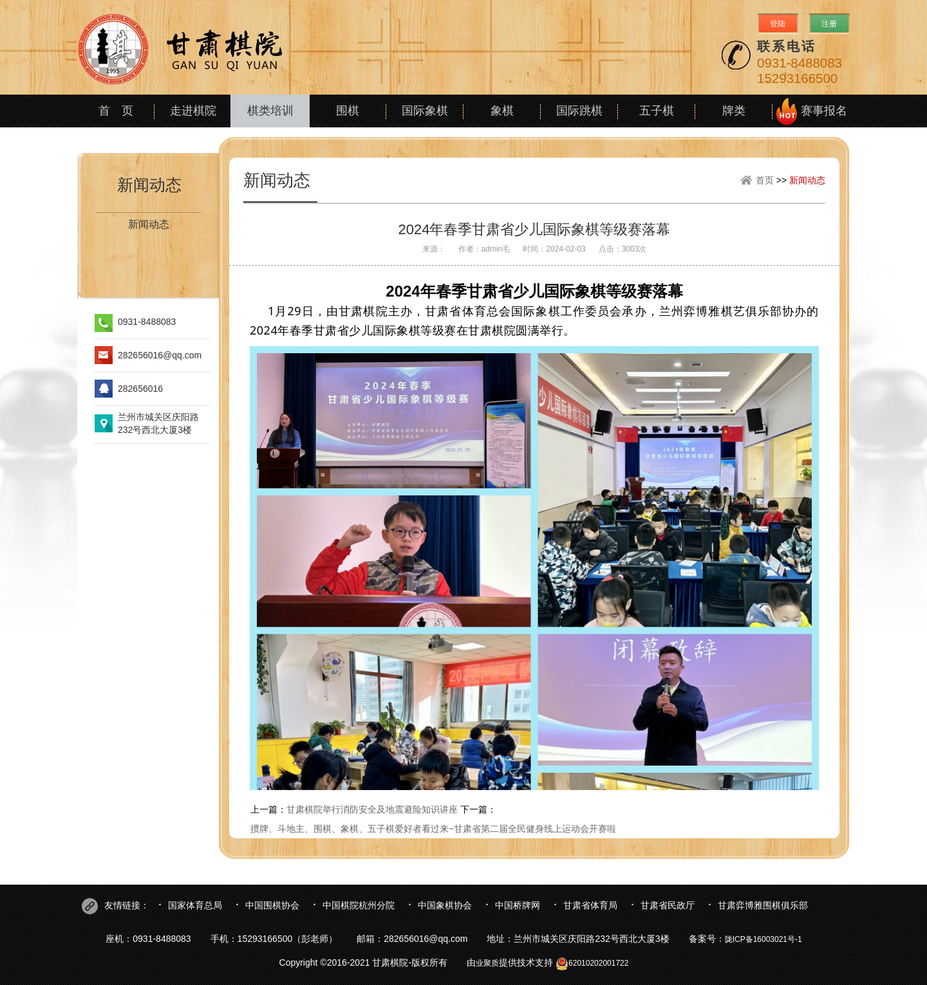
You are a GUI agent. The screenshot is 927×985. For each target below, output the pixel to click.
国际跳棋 (579, 110)
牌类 (733, 110)
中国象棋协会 (445, 905)
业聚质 (487, 963)
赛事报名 (824, 110)
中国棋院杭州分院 (359, 905)
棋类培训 (270, 110)
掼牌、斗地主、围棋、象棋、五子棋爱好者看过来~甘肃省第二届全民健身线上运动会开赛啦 (433, 829)
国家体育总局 (195, 905)
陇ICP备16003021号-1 (763, 939)
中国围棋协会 (272, 905)
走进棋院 (193, 110)
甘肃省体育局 (590, 905)
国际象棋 (425, 110)
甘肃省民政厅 (668, 905)
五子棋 (656, 110)
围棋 (347, 110)
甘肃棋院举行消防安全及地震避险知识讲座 (372, 809)
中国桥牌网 (517, 905)
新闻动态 (149, 185)
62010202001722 (592, 963)
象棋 (502, 110)
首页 (765, 180)
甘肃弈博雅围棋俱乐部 (763, 905)
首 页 (115, 110)
